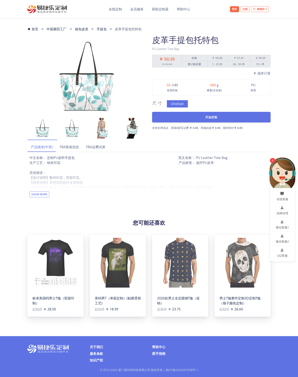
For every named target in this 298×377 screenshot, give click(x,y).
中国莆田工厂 (56, 29)
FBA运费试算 (95, 147)
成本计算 (262, 73)
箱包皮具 (81, 29)
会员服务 (137, 9)
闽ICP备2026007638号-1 (182, 370)
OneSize (177, 103)
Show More (39, 194)
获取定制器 (160, 9)
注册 (245, 9)
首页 (32, 29)
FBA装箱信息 (69, 147)
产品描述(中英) (42, 147)
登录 (234, 9)
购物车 (260, 9)
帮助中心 (183, 9)
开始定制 (211, 117)
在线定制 (115, 9)
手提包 (102, 29)
